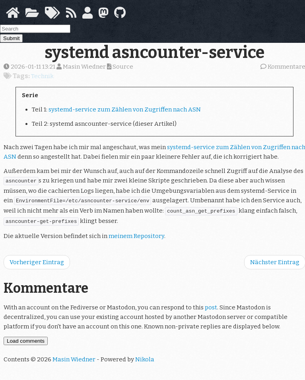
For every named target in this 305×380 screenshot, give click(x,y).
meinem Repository (136, 232)
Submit (11, 38)
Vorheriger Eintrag (37, 259)
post (211, 304)
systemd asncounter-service (154, 52)
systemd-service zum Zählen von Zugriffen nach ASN (125, 109)
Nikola (144, 356)
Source (120, 66)
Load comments (26, 338)
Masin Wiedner (73, 356)
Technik (42, 76)
